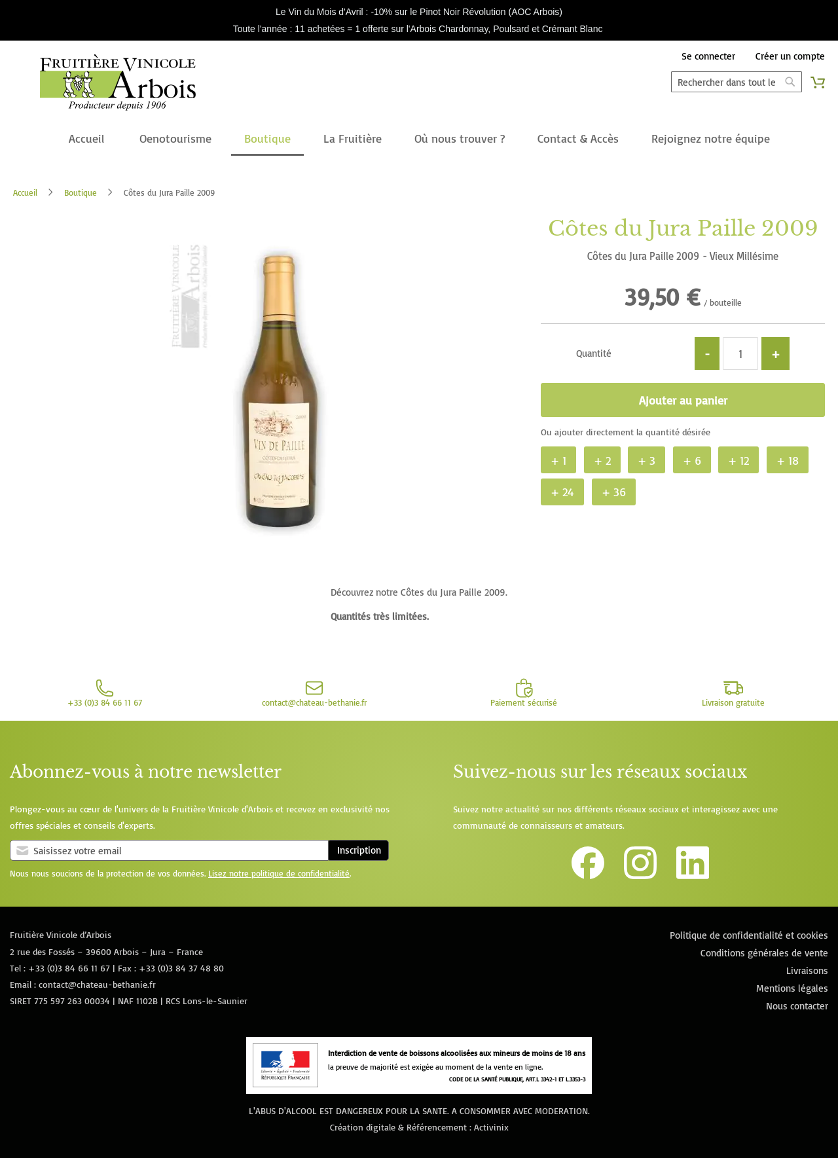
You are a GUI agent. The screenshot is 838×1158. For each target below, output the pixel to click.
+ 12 (738, 460)
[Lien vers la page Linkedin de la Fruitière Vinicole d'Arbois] (692, 875)
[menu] (419, 139)
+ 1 (558, 460)
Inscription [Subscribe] (359, 850)
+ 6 (692, 460)
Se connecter (708, 56)
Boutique (80, 192)
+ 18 (787, 460)
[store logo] (118, 85)
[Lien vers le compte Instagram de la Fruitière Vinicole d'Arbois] (640, 875)
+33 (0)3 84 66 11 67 (69, 967)
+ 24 (562, 491)
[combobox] (736, 81)
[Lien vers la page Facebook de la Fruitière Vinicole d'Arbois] (588, 875)
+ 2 (602, 460)
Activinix (491, 1126)
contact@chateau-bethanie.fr (97, 984)
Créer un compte (790, 56)
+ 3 (646, 460)
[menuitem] (86, 139)
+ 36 (614, 491)
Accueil (25, 192)
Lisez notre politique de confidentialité (279, 873)
